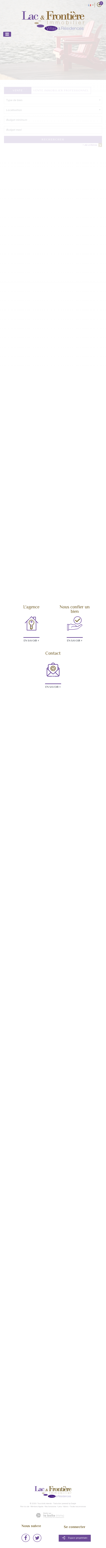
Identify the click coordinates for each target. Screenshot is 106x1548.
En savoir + (31, 640)
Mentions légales (37, 1507)
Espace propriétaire (74, 1538)
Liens (60, 1507)
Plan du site (24, 1507)
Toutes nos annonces (78, 1507)
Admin (65, 1507)
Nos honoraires (50, 1507)
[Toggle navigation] (7, 34)
